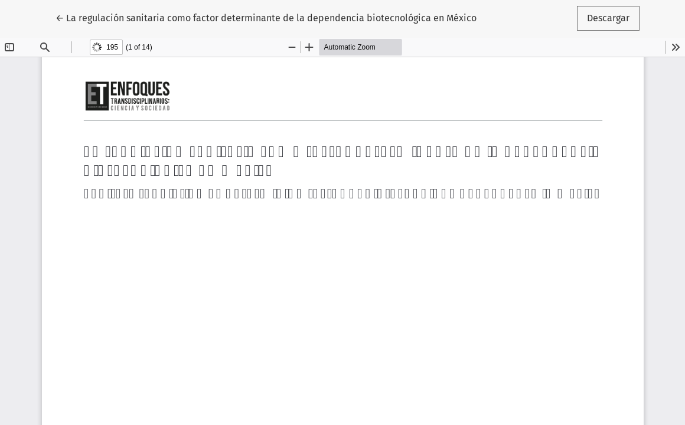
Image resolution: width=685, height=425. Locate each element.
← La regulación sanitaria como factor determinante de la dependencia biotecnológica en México (266, 17)
